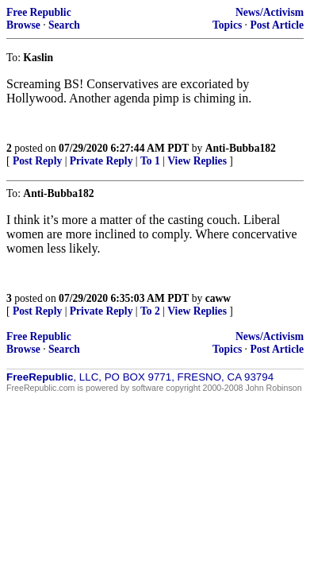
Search (64, 25)
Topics (227, 25)
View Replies (197, 161)
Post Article (277, 25)
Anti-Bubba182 (240, 148)
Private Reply (101, 161)
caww (218, 298)
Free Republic (38, 12)
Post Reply (37, 161)
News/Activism (269, 12)
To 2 (150, 311)
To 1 (150, 161)
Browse (23, 25)
